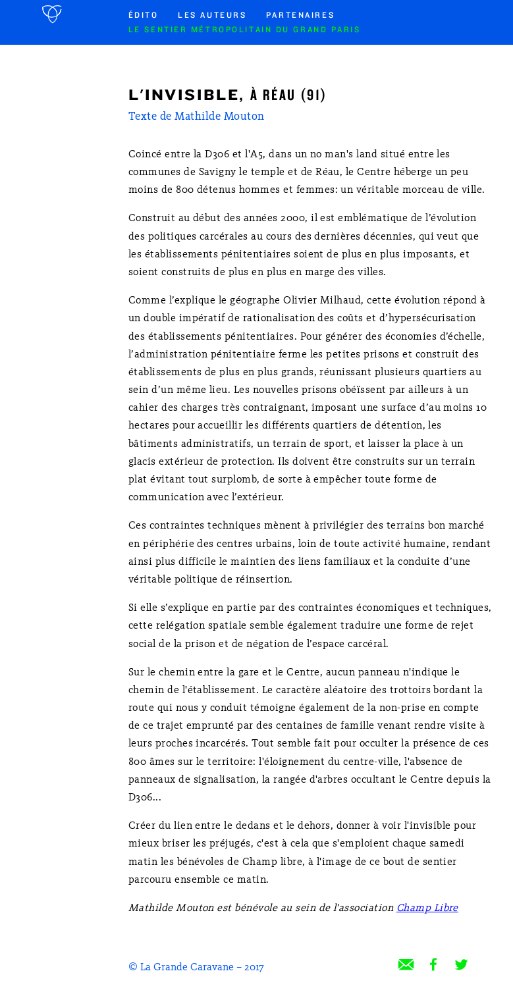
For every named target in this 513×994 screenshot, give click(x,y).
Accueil (53, 14)
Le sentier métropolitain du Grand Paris (244, 30)
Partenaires (300, 15)
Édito (143, 15)
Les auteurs (212, 15)
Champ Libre (427, 908)
